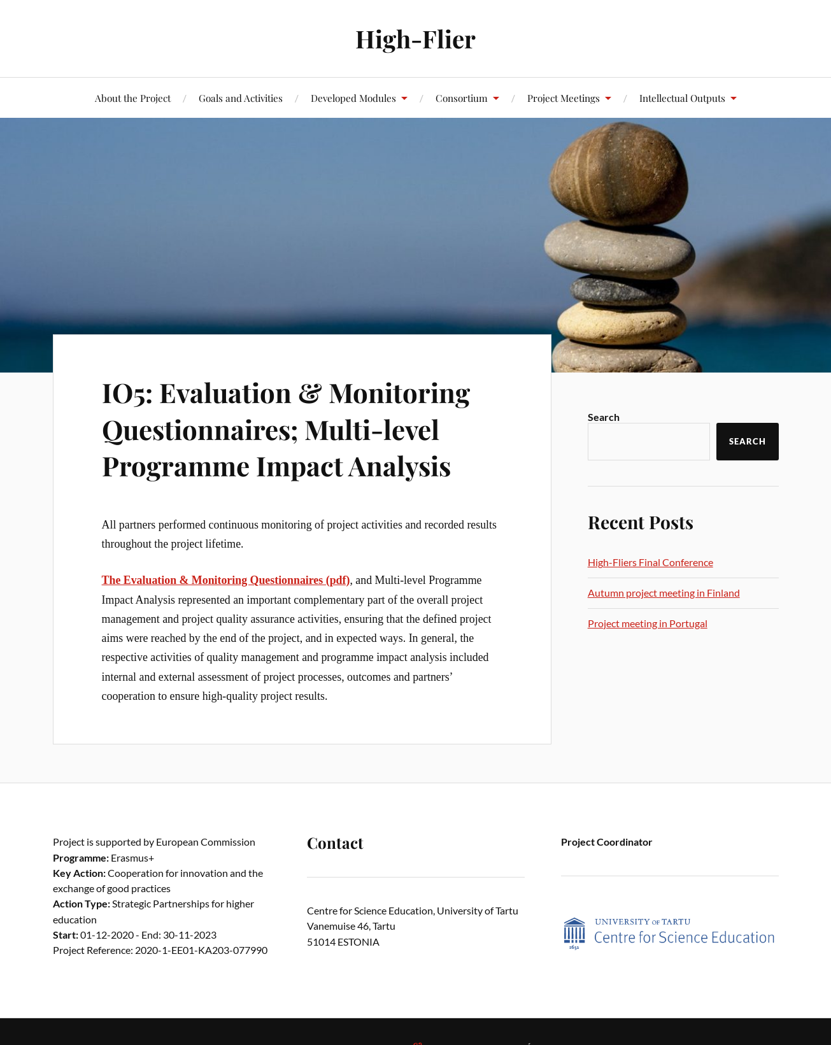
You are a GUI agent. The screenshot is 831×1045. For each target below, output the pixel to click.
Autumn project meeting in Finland (664, 592)
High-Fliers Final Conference (650, 562)
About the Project (133, 97)
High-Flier (415, 38)
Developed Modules (353, 97)
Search (604, 417)
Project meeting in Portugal (647, 623)
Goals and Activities (241, 97)
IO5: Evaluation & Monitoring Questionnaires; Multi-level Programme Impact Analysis (295, 428)
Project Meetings (563, 97)
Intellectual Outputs (682, 97)
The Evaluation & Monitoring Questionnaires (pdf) (226, 580)
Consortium (462, 97)
